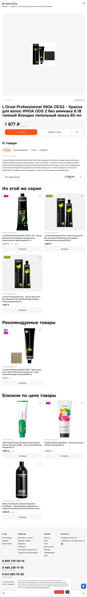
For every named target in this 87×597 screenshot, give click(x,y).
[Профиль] (83, 593)
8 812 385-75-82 (13, 574)
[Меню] (3, 593)
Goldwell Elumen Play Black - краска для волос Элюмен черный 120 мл (64, 444)
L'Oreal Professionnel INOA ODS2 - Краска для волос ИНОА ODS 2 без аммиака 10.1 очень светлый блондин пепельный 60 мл (21, 372)
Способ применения (20, 150)
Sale (45, 556)
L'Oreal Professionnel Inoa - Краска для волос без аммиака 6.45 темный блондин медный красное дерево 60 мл (21, 299)
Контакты (21, 547)
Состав (33, 150)
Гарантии (21, 544)
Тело (46, 544)
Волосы (47, 538)
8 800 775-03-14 (13, 561)
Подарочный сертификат (28, 553)
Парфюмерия (49, 553)
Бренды (5, 541)
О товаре (7, 150)
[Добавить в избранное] (77, 132)
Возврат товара (24, 541)
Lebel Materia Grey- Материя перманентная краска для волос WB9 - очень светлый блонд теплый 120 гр (21, 445)
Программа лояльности (27, 550)
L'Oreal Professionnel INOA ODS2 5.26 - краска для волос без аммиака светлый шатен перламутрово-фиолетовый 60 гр (22, 238)
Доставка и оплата (25, 538)
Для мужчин (49, 547)
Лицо (46, 541)
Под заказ (23, 126)
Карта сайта (7, 544)
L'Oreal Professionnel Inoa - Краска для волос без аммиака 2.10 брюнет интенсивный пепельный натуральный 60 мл (63, 238)
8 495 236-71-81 (13, 567)
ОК (67, 592)
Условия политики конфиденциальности (37, 587)
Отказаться (59, 592)
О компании (7, 538)
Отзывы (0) (43, 150)
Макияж (47, 550)
